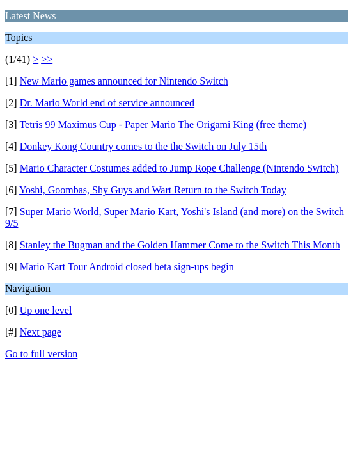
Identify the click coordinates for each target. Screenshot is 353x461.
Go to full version (41, 353)
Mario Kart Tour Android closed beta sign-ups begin (127, 266)
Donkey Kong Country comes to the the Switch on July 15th (143, 146)
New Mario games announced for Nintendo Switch (124, 81)
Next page (40, 332)
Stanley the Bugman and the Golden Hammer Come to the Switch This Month (180, 244)
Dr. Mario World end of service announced (107, 102)
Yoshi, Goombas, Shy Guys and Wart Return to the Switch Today (152, 189)
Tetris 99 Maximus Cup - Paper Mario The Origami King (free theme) (162, 124)
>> (46, 59)
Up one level (46, 310)
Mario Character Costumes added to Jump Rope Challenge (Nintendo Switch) (179, 168)
